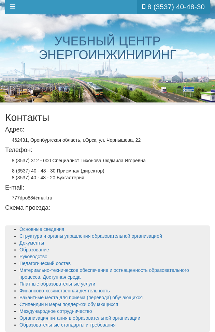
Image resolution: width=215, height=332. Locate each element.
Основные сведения (41, 229)
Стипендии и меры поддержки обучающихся (68, 304)
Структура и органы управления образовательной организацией (90, 236)
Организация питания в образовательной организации (79, 318)
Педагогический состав (45, 263)
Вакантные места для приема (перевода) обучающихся (81, 297)
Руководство (33, 256)
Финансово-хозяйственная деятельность (64, 290)
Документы (31, 243)
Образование (34, 249)
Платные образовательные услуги (57, 284)
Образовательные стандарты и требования (67, 325)
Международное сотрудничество (55, 311)
